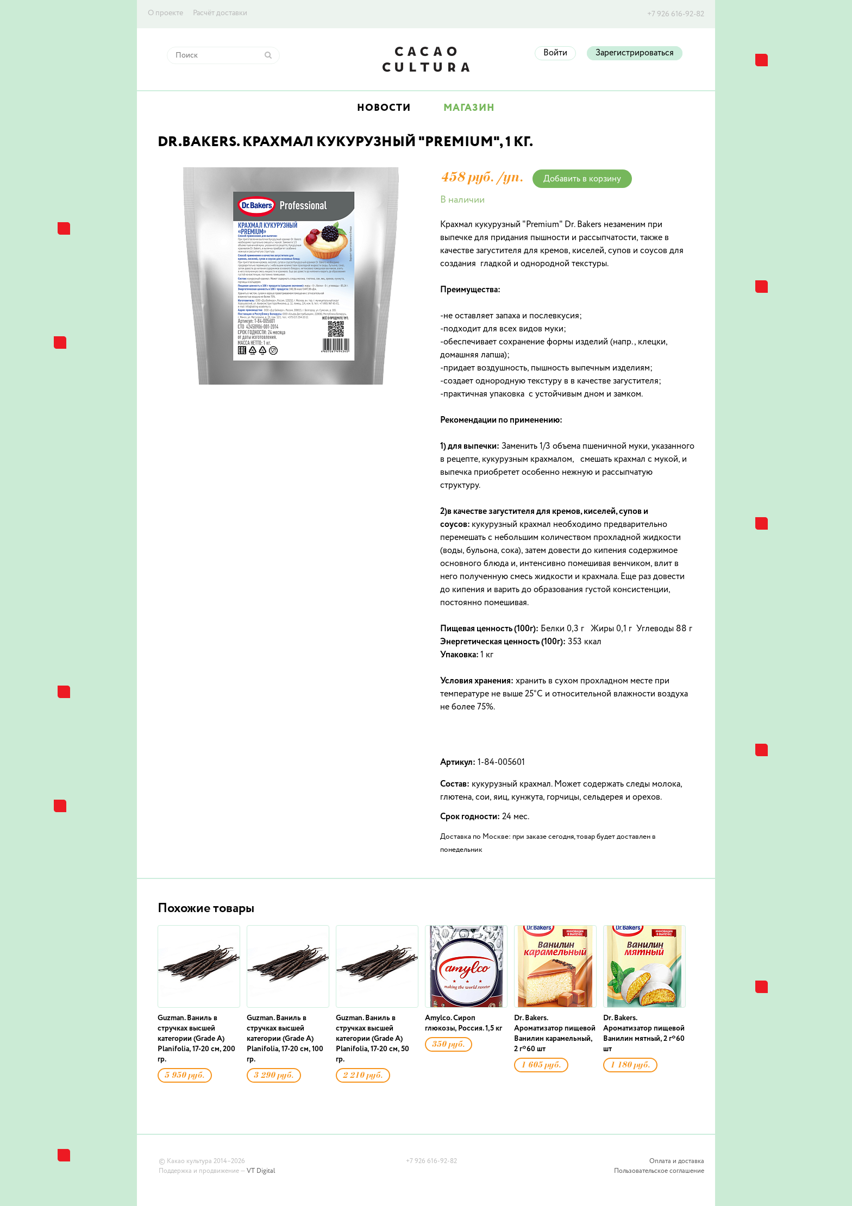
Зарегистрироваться (635, 53)
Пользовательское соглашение (659, 1171)
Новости (384, 108)
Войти (555, 53)
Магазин (469, 108)
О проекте (165, 13)
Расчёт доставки (220, 13)
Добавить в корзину (582, 179)
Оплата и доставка (676, 1161)
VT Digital (261, 1171)
